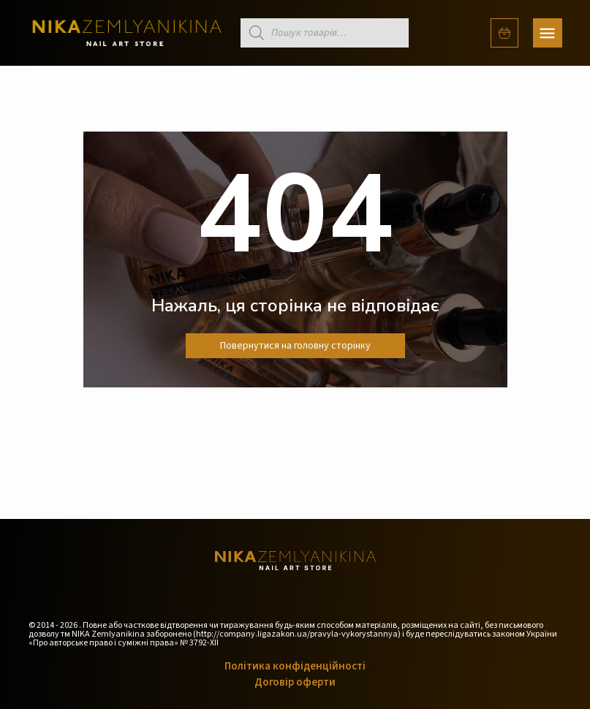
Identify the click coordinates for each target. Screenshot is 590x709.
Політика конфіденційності (295, 666)
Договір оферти (295, 682)
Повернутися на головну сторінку (295, 345)
